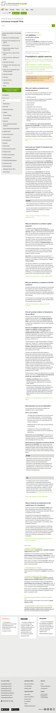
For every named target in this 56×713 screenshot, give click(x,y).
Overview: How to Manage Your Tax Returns (11, 41)
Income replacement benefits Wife (11, 128)
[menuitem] (6, 13)
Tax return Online (5, 681)
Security (12, 9)
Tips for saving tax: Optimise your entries (11, 58)
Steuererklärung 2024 (42, 77)
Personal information (8, 109)
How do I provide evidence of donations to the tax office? (39, 68)
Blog (27, 9)
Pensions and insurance (9, 154)
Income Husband (7, 115)
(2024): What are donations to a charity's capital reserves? (39, 276)
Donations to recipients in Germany (33, 548)
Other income (6, 146)
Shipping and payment (29, 706)
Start (6, 9)
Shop (32, 9)
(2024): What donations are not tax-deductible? (36, 496)
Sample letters (27, 688)
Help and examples (7, 74)
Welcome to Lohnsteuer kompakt (11, 38)
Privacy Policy (27, 699)
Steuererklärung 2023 (6, 688)
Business (5, 143)
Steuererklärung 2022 (6, 690)
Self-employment (7, 140)
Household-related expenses (10, 160)
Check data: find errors (8, 62)
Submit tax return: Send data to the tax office (11, 65)
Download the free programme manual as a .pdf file (11, 90)
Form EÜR (5, 106)
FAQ (23, 9)
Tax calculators (28, 686)
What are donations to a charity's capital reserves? (38, 64)
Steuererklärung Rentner (7, 697)
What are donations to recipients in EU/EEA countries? (39, 66)
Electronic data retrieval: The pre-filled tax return (11, 49)
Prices (18, 9)
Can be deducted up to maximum (33, 567)
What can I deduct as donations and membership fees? (39, 59)
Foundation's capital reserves (32, 53)
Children (5, 112)
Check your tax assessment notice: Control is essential (11, 70)
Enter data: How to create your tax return (11, 53)
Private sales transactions (9, 149)
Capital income (6, 131)
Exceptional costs (7, 163)
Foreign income (7, 151)
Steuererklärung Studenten (7, 693)
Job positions (44, 688)
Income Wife (6, 118)
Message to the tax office (9, 169)
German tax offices (29, 684)
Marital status (6, 103)
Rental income (6, 137)
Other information (7, 166)
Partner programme (45, 686)
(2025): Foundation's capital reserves (35, 80)
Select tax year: (5, 98)
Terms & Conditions (29, 696)
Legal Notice (6, 83)
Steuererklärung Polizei (6, 695)
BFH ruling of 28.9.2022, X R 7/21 (44, 492)
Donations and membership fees (41, 51)
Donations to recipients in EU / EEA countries (36, 576)
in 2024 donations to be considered (38, 605)
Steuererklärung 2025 (42, 78)
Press (4, 85)
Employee (5, 121)
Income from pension (8, 134)
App (2, 9)
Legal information (7, 80)
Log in (24, 13)
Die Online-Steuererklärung (12, 5)
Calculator (5, 77)
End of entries (6, 172)
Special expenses (29, 51)
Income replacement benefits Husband (10, 124)
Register (16, 13)
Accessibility (27, 701)
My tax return (6, 45)
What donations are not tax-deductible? (35, 69)
